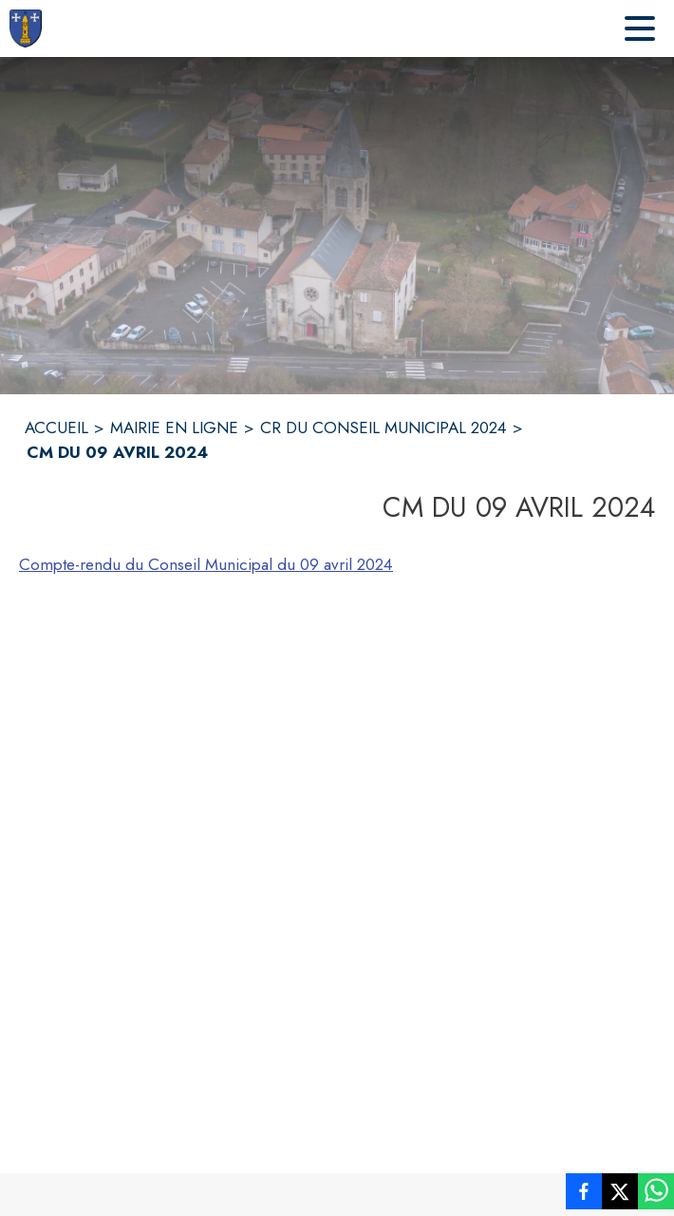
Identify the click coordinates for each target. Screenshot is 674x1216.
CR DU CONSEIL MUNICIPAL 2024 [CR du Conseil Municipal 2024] (383, 427)
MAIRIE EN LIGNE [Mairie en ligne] (174, 427)
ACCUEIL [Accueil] (56, 427)
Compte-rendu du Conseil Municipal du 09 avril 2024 (206, 564)
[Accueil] (25, 29)
